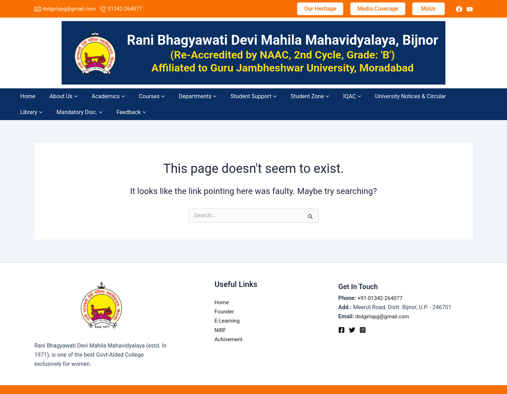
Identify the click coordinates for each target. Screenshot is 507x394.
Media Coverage (377, 8)
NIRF (220, 314)
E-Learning (227, 305)
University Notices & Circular (321, 96)
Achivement (229, 323)
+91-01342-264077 (381, 282)
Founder (224, 295)
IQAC (275, 96)
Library (370, 96)
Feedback (446, 96)
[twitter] (459, 9)
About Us (58, 96)
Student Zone (244, 96)
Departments (156, 96)
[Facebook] (341, 314)
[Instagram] (362, 314)
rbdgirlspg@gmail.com (69, 9)
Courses (122, 96)
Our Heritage (320, 8)
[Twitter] (352, 314)
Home (34, 96)
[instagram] (470, 9)
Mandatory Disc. (406, 96)
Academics (90, 96)
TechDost (341, 381)
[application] (69, 96)
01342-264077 (125, 9)
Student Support (200, 96)
